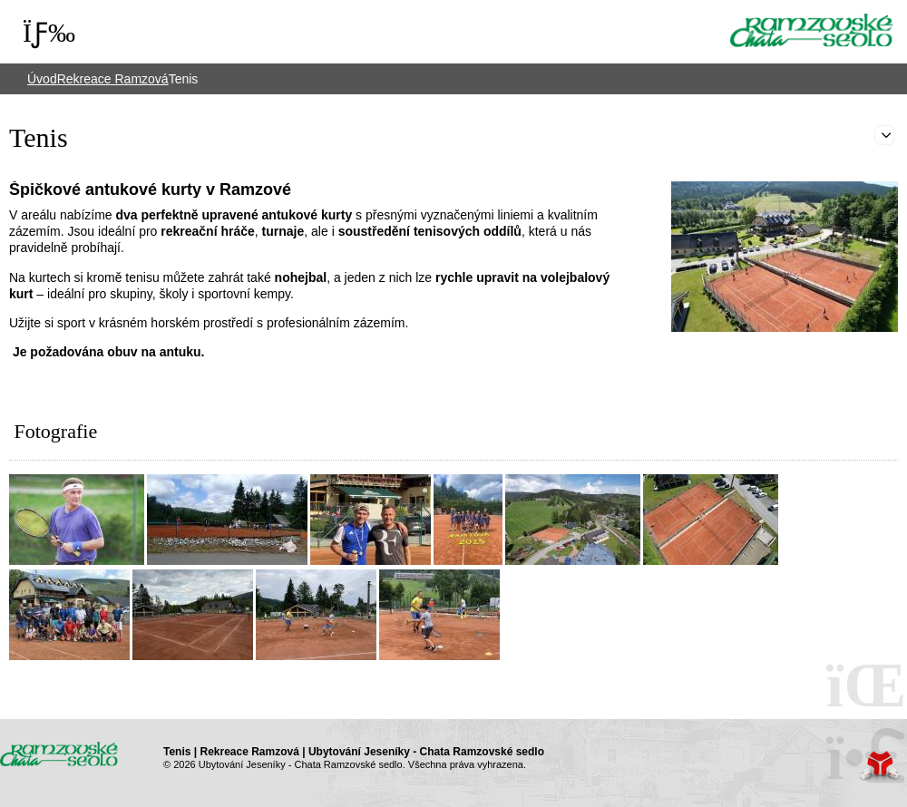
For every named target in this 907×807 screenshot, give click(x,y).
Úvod (811, 30)
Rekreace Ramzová (113, 79)
